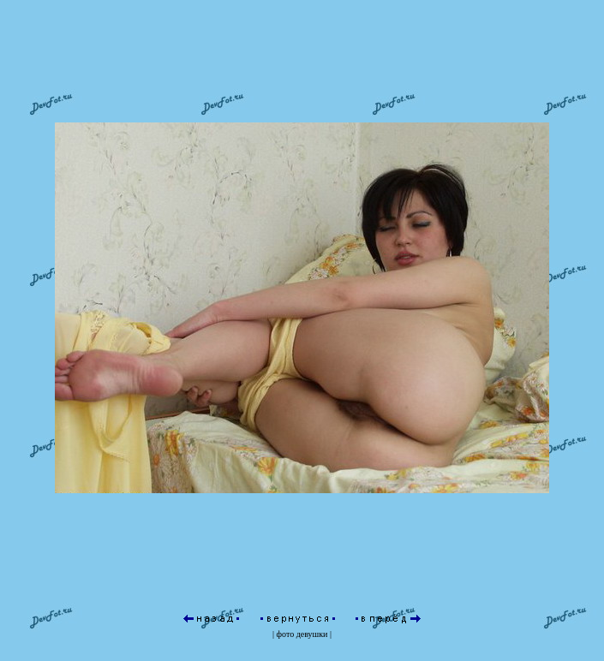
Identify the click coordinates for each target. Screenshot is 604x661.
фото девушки (302, 634)
